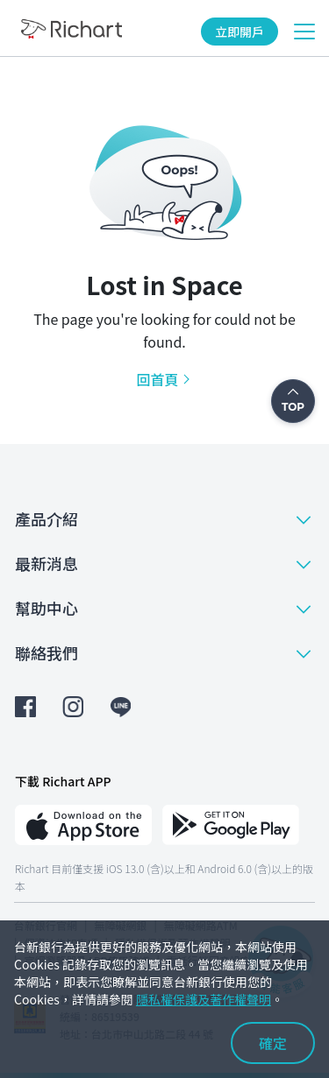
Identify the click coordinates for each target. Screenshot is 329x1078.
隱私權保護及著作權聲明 (203, 999)
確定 (273, 1042)
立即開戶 (239, 31)
